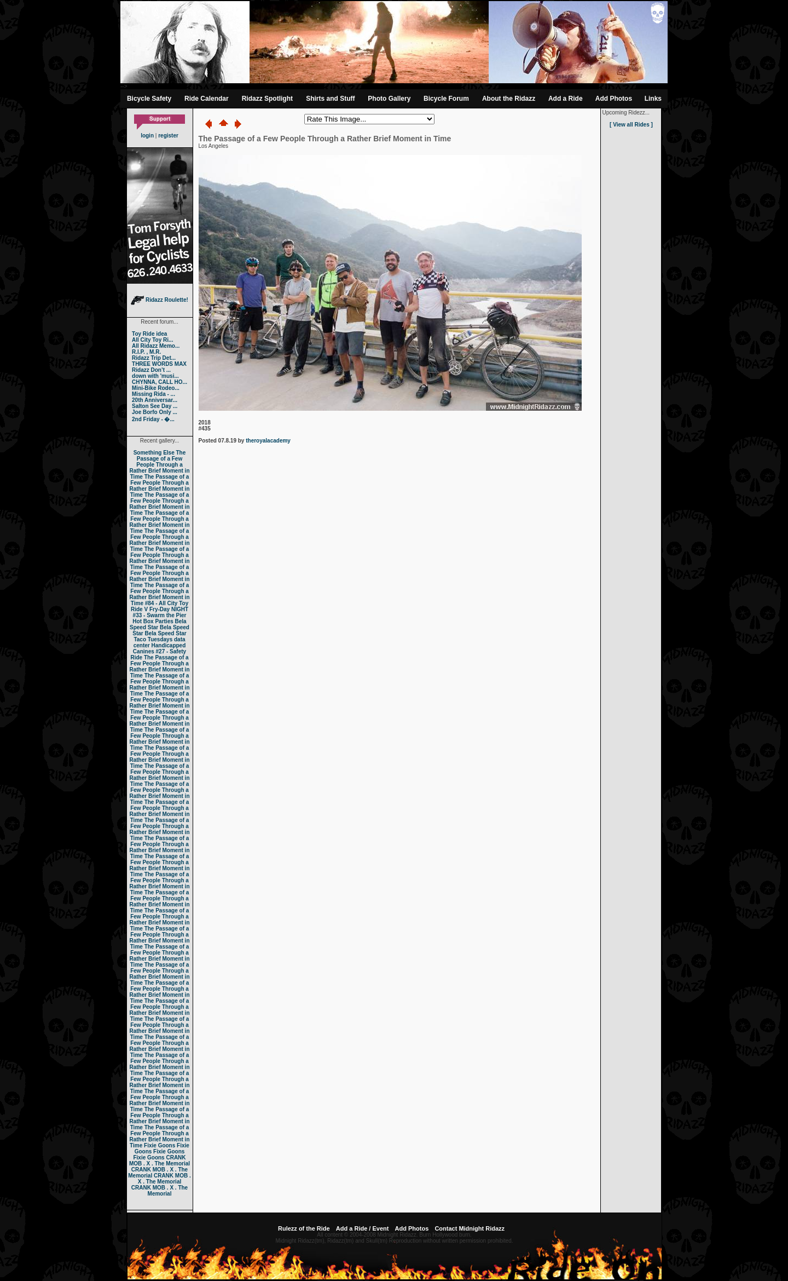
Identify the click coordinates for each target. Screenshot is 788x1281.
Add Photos (613, 98)
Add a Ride (565, 98)
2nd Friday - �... (153, 419)
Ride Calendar (206, 98)
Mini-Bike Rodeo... (155, 388)
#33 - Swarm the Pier (160, 615)
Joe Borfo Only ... (154, 412)
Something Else (154, 453)
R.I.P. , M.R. (146, 352)
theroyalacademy (268, 441)
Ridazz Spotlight (267, 98)
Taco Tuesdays (153, 639)
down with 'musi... (155, 376)
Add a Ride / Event (362, 1228)
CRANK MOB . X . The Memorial (159, 1160)
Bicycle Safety (149, 98)
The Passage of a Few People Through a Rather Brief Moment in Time (159, 465)
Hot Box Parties (152, 621)
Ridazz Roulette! (159, 300)
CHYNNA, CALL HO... (159, 382)
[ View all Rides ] (631, 125)
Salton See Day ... (154, 406)
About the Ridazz (508, 98)
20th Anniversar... (154, 400)
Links (653, 98)
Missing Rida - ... (153, 394)
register (168, 136)
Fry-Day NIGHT (168, 609)
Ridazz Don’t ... (151, 370)
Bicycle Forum (446, 98)
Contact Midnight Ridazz (469, 1228)
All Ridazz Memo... (155, 346)
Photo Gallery (389, 98)
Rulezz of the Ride (304, 1228)
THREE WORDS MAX (159, 364)
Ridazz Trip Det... (154, 358)
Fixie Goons (159, 1145)
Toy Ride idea (149, 334)
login (147, 136)
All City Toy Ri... (152, 340)
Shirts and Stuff (330, 98)
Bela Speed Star (158, 624)
